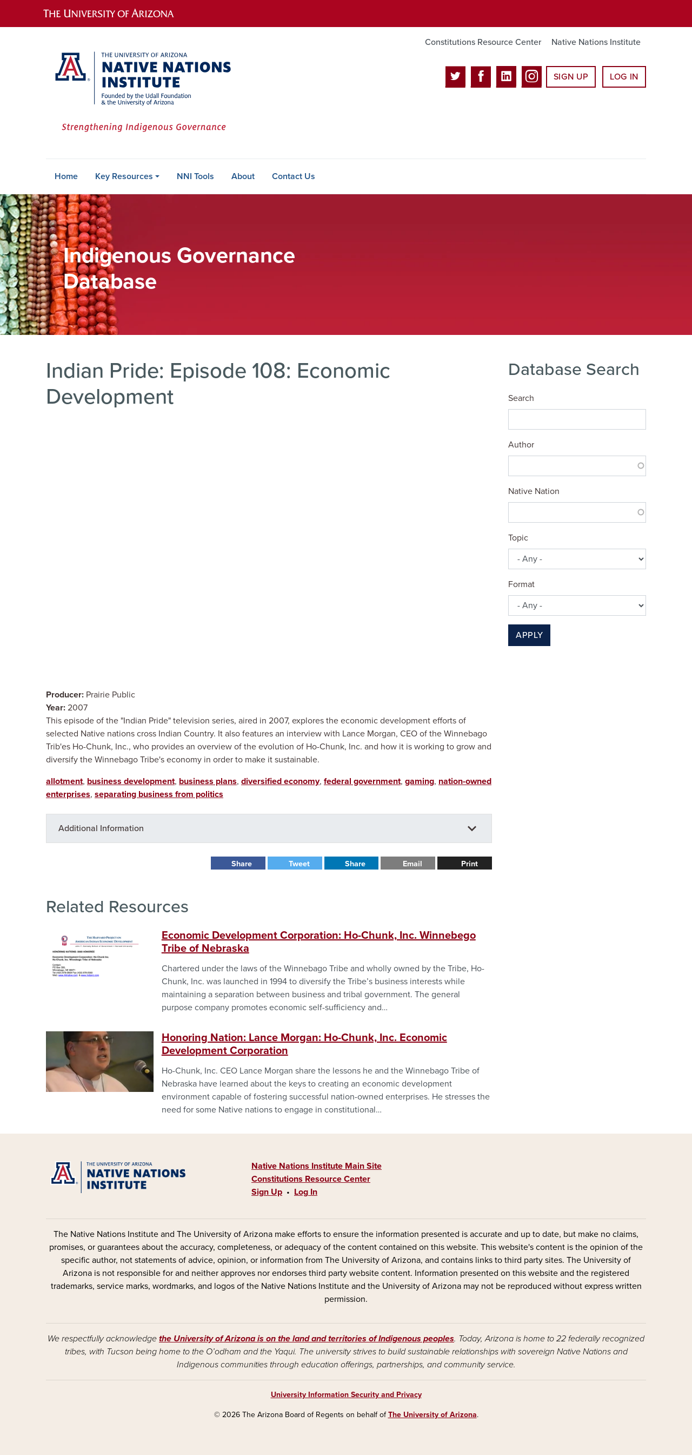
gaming (419, 781)
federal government (362, 781)
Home (66, 176)
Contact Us (293, 176)
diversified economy (280, 781)
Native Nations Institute (596, 42)
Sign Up (571, 76)
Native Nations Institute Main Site (316, 1166)
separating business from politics (159, 794)
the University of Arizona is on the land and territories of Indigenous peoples (306, 1338)
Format (521, 584)
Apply (529, 635)
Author (521, 444)
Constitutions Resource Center (483, 42)
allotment (64, 781)
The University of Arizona (432, 1414)
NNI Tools (195, 176)
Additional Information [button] (101, 828)
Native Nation (534, 491)
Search (521, 398)
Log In (624, 76)
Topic (518, 537)
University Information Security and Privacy (346, 1394)
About (243, 176)
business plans (208, 781)
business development (131, 781)
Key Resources (124, 176)
